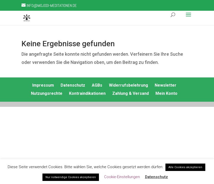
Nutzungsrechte (46, 93)
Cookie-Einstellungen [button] (122, 177)
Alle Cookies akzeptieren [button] (185, 167)
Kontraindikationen (87, 93)
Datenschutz (73, 85)
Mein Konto (166, 93)
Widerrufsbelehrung (128, 85)
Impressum (43, 85)
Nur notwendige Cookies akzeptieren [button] (71, 177)
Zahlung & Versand (130, 93)
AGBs (97, 85)
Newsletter (165, 85)
